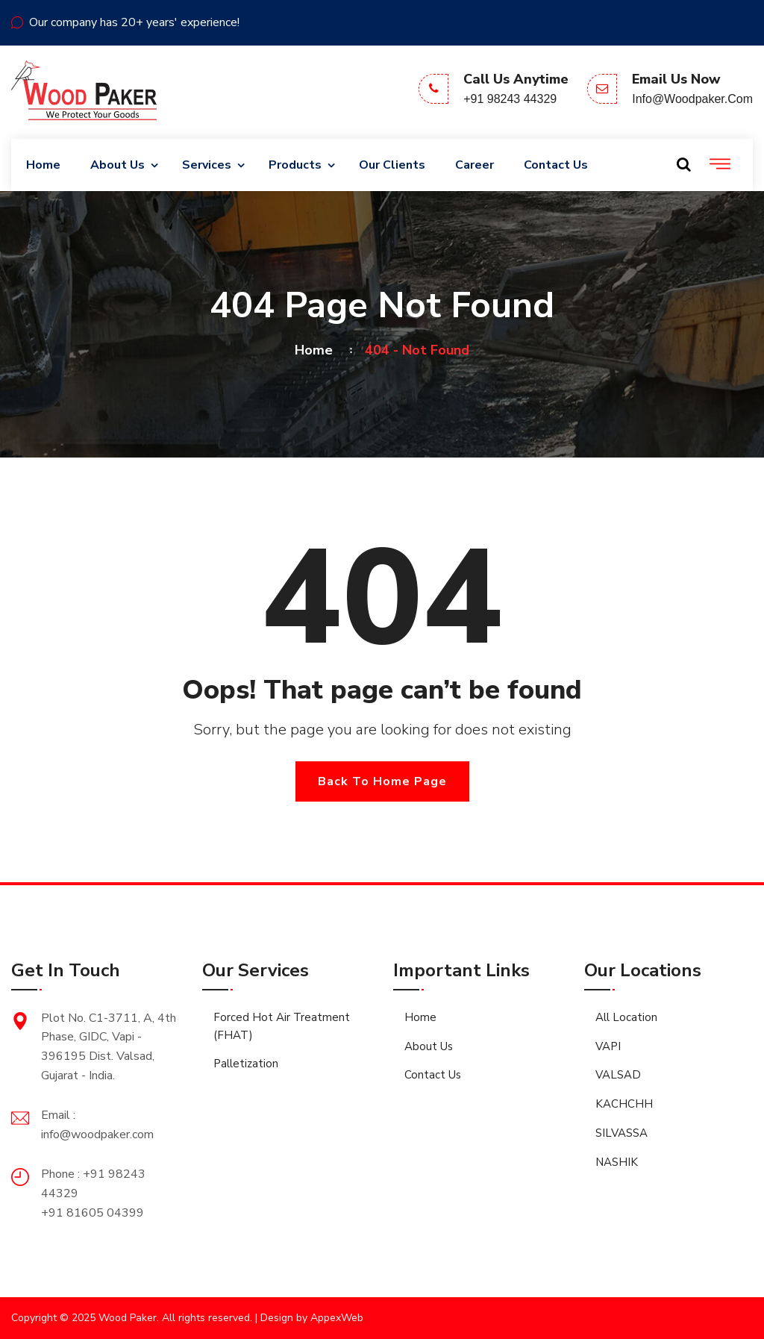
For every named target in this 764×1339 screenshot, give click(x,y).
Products (295, 165)
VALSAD (618, 1074)
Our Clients (392, 165)
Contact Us (556, 165)
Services (206, 165)
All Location (626, 1017)
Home (43, 165)
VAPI (608, 1046)
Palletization (245, 1063)
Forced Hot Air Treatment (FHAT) (281, 1026)
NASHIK (616, 1162)
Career (474, 165)
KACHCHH (624, 1103)
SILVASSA (621, 1133)
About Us (117, 165)
